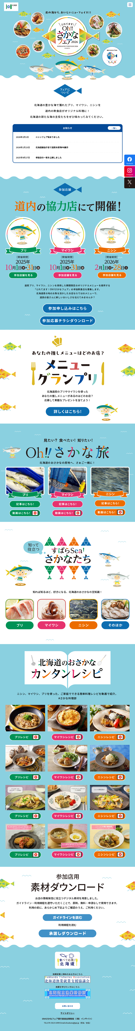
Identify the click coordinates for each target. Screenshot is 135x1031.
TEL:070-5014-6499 (52, 1023)
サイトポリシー (68, 1013)
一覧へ (114, 128)
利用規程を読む (67, 925)
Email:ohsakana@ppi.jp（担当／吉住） (75, 1023)
